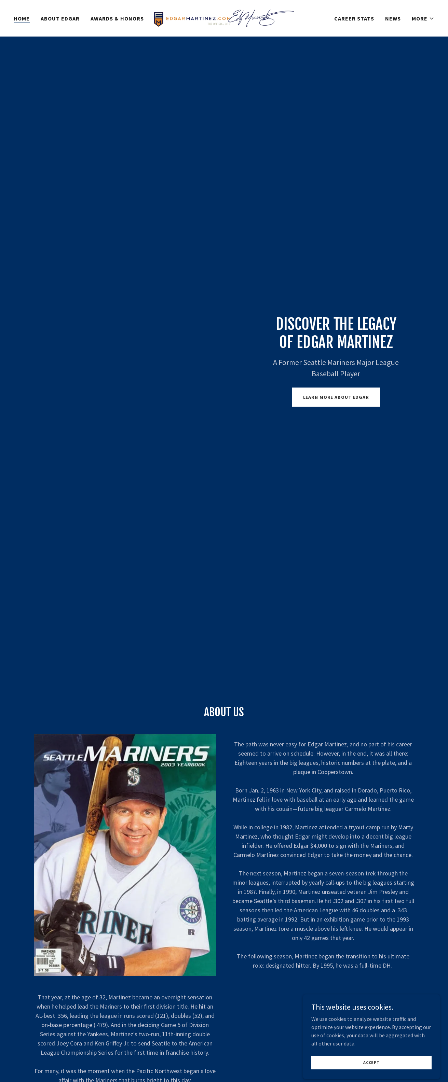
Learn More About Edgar (336, 397)
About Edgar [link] (60, 18)
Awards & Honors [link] (117, 18)
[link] (224, 17)
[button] (423, 18)
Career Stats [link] (354, 18)
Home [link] (22, 18)
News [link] (393, 18)
